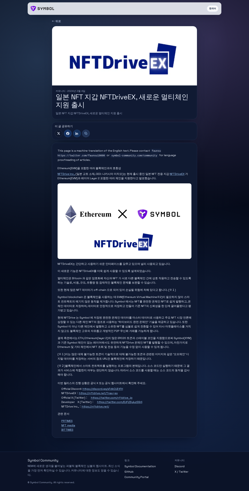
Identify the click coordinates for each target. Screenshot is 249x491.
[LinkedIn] (77, 133)
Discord (180, 466)
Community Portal (136, 477)
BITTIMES (67, 430)
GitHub (128, 471)
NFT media (68, 425)
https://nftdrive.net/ (95, 406)
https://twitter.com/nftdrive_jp (111, 397)
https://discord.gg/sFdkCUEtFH (102, 389)
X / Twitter (181, 471)
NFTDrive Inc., (66, 174)
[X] (58, 133)
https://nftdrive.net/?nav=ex (98, 393)
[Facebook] (68, 133)
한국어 (212, 8)
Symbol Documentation (140, 466)
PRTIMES (67, 421)
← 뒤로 (56, 21)
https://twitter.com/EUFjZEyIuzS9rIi (119, 402)
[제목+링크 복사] (86, 133)
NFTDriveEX (177, 174)
